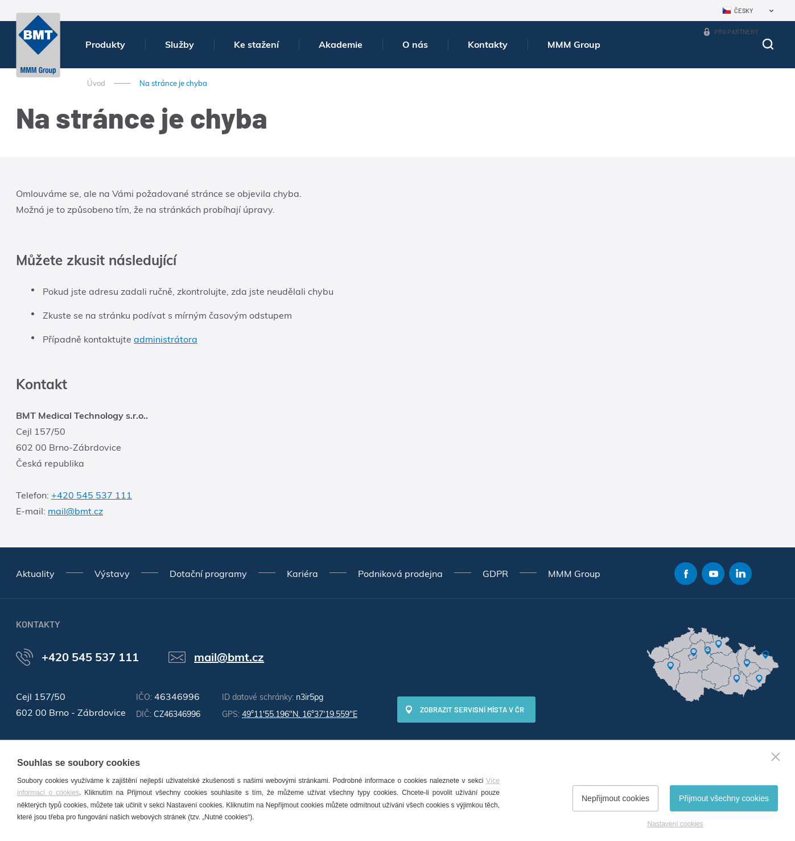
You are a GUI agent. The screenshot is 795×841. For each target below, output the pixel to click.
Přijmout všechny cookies (724, 798)
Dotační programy (208, 573)
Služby (179, 44)
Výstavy (112, 573)
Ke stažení (256, 44)
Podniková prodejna (400, 573)
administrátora (165, 339)
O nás (415, 44)
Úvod (96, 83)
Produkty (105, 44)
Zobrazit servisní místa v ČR (472, 709)
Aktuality (35, 573)
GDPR (495, 573)
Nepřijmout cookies (615, 798)
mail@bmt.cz (75, 511)
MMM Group (573, 44)
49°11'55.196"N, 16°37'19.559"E (299, 714)
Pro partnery (736, 31)
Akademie (341, 44)
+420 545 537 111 (91, 495)
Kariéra (302, 573)
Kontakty (488, 44)
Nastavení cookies (675, 824)
